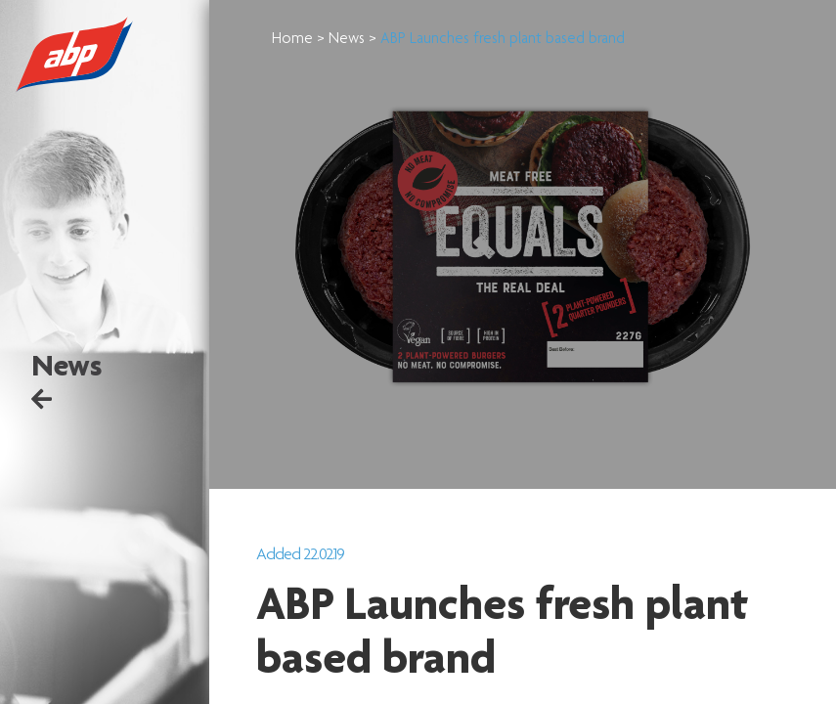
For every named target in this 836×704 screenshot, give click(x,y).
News (375, 40)
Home (320, 40)
